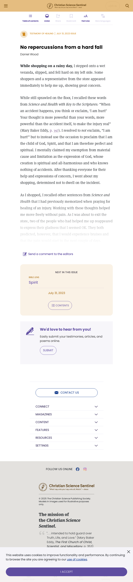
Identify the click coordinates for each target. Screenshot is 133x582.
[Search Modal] (127, 5)
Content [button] (42, 422)
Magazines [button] (44, 414)
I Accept (66, 572)
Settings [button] (42, 445)
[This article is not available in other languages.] (103, 18)
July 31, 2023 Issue (66, 33)
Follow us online (59, 469)
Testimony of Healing (41, 33)
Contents (60, 305)
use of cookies (77, 559)
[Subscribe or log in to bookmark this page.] (71, 18)
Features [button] (42, 430)
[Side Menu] (5, 5)
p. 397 (54, 130)
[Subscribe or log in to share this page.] (58, 18)
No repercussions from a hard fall (61, 47)
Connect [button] (42, 406)
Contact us (66, 392)
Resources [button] (44, 438)
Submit (48, 350)
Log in (113, 6)
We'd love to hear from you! (65, 329)
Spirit (33, 282)
